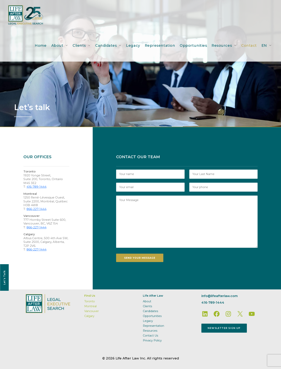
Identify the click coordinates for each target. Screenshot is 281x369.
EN (264, 45)
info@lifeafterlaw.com (219, 296)
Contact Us (150, 335)
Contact (249, 45)
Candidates (106, 45)
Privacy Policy (152, 340)
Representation (160, 45)
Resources (222, 45)
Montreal (90, 306)
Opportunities (193, 45)
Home (40, 45)
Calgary (89, 316)
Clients (79, 45)
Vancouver (91, 311)
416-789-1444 (36, 187)
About (57, 45)
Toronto (89, 301)
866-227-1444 (36, 209)
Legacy (133, 45)
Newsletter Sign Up (224, 328)
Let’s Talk (4, 277)
